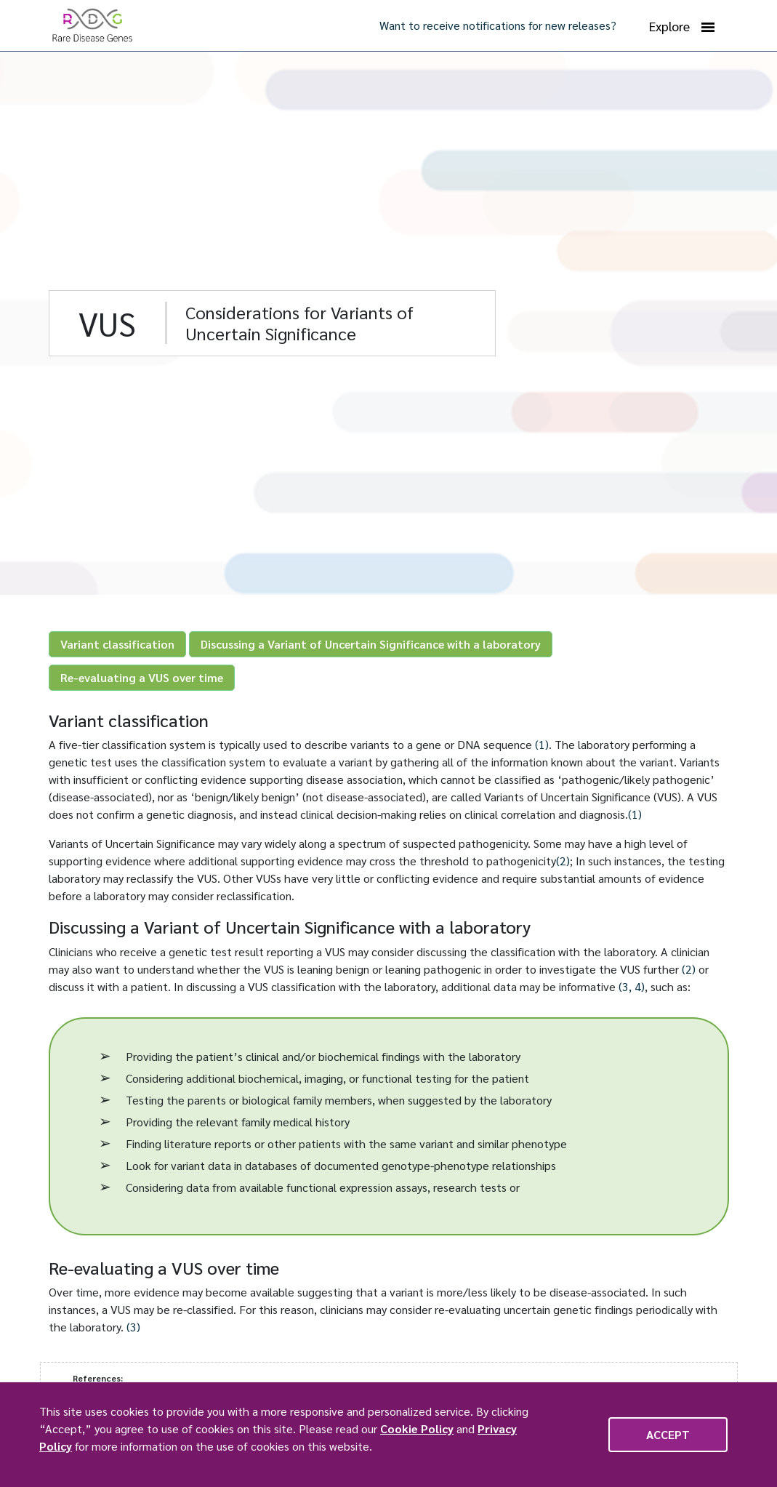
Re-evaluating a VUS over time (141, 677)
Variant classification (117, 644)
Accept (668, 1434)
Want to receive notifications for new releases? (497, 25)
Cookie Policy (417, 1428)
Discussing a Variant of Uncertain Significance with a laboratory (371, 644)
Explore (681, 26)
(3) (133, 1326)
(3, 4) (632, 986)
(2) (563, 860)
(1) (542, 744)
